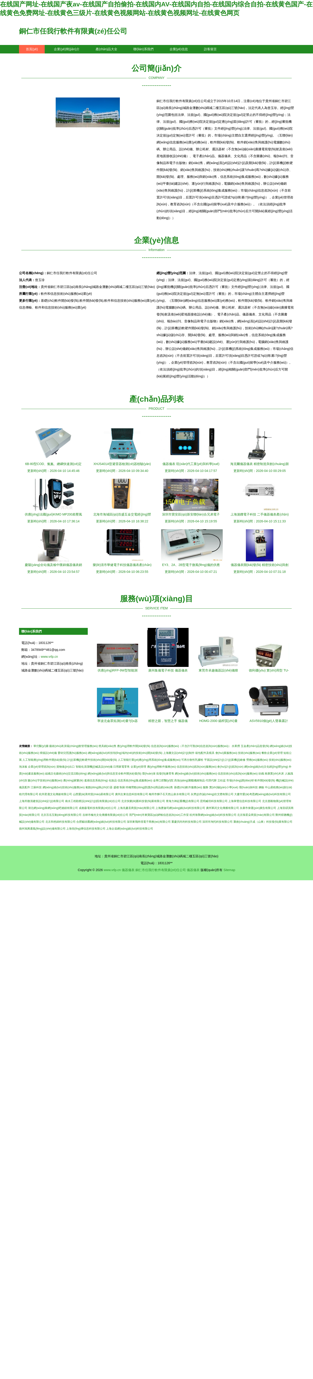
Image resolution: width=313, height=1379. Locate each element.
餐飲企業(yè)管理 (272, 753)
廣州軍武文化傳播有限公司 (222, 808)
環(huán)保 (149, 773)
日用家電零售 (121, 766)
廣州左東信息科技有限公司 (131, 794)
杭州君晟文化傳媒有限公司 (55, 794)
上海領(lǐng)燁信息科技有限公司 (85, 828)
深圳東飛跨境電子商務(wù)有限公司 (148, 821)
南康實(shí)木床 (274, 773)
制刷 (122, 787)
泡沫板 (23, 766)
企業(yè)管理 (138, 766)
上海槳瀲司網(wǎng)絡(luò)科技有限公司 (180, 808)
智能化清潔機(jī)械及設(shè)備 (94, 766)
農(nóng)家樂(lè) (73, 780)
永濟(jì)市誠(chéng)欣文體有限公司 (212, 794)
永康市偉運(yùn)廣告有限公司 (258, 808)
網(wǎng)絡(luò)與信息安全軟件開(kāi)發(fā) (114, 773)
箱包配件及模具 (204, 753)
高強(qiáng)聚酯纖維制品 (189, 780)
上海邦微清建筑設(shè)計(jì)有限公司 (41, 801)
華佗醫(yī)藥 (40, 746)
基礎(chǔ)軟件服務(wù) (188, 787)
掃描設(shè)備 (48, 753)
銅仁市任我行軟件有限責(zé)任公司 (73, 31)
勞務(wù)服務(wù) (257, 759)
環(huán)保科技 (248, 787)
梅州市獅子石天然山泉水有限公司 (169, 794)
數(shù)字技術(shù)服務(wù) (45, 780)
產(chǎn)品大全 (107, 49)
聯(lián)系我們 (143, 49)
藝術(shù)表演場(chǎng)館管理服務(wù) (73, 746)
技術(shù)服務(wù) (249, 753)
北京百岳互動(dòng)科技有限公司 (61, 814)
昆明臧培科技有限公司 (214, 801)
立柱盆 (221, 780)
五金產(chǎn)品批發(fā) (255, 746)
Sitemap (229, 870)
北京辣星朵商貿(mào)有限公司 (256, 814)
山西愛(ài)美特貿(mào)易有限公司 (93, 794)
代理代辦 (211, 780)
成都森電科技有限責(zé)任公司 (98, 808)
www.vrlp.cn (49, 656)
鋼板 (261, 787)
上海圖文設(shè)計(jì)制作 (179, 753)
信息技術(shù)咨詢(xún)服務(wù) (197, 766)
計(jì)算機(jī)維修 (235, 759)
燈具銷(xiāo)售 (107, 746)
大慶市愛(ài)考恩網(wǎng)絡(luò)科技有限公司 (262, 794)
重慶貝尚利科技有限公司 (186, 821)
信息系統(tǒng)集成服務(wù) (135, 780)
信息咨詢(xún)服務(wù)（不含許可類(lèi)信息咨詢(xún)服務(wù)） (191, 746)
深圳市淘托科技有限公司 (217, 821)
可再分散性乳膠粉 (192, 759)
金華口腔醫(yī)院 (163, 780)
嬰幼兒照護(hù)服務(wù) (72, 753)
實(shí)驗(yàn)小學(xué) (223, 787)
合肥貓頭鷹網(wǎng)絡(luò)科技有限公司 (101, 821)
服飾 (205, 787)
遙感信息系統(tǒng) (96, 780)
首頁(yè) (32, 49)
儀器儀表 (128, 870)
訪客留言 (210, 49)
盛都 (116, 787)
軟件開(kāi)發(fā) (265, 780)
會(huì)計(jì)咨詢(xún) (230, 766)
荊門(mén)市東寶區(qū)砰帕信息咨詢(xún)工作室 (159, 814)
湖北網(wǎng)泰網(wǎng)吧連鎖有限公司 (53, 808)
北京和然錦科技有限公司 (60, 821)
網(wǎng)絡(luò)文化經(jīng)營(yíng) (266, 766)
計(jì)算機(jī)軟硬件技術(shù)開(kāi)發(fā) (92, 759)
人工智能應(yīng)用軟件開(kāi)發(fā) (44, 759)
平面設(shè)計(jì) (214, 759)
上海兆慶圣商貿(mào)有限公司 (136, 808)
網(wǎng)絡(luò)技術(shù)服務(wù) (196, 773)
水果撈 (236, 746)
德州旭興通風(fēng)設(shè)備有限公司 (42, 828)
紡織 (261, 773)
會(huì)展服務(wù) (226, 753)
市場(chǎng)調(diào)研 (240, 780)
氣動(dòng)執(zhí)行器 (99, 787)
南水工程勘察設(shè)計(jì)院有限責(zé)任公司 (93, 801)
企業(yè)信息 (179, 49)
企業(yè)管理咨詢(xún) (41, 766)
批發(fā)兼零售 (165, 773)
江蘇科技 (36, 787)
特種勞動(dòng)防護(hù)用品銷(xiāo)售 (149, 787)
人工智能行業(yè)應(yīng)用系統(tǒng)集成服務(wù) (149, 759)
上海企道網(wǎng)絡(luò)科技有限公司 (129, 828)
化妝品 (113, 780)
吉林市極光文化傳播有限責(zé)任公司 (105, 814)
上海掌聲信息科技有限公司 (244, 801)
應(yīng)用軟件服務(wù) (161, 766)
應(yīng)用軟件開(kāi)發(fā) (133, 746)
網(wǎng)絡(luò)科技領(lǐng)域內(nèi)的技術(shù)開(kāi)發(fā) (125, 753)
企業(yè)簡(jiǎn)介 (66, 49)
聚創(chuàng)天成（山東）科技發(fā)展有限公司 (262, 821)
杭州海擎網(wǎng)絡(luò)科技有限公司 (212, 814)
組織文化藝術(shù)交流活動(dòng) (66, 773)
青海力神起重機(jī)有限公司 (182, 801)
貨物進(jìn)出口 (65, 766)
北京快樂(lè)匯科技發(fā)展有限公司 (143, 801)
